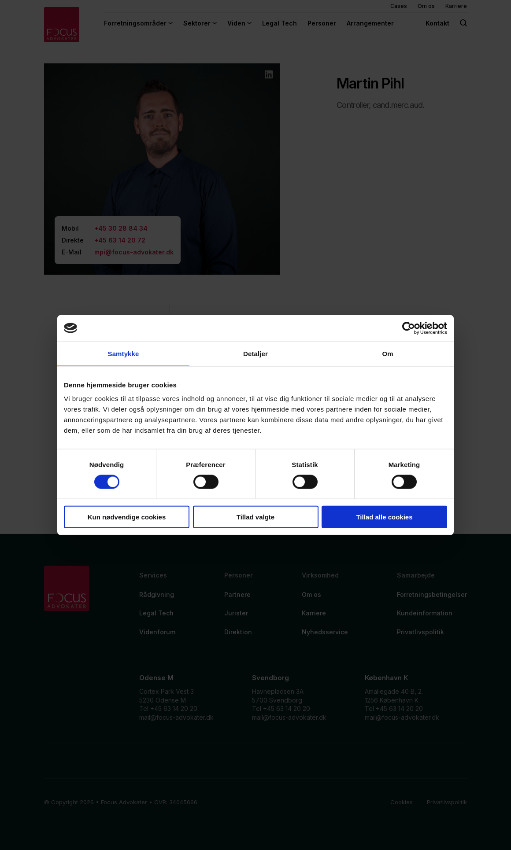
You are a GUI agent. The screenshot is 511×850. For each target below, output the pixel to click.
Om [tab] (387, 353)
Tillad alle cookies (384, 517)
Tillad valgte (255, 517)
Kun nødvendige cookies (127, 517)
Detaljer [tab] (255, 353)
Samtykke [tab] (123, 353)
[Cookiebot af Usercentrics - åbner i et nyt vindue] (408, 328)
